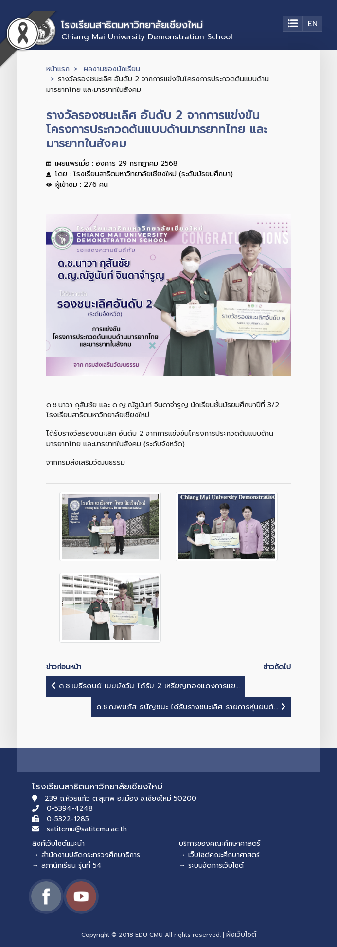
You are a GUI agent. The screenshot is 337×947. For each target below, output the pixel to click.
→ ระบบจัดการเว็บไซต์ (211, 865)
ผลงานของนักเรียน (112, 68)
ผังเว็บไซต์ (241, 934)
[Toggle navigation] (293, 24)
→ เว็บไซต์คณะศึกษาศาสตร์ (219, 855)
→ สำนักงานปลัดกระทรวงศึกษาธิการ (86, 855)
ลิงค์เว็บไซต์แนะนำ (58, 844)
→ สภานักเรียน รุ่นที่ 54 (67, 865)
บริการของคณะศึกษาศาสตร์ (219, 844)
